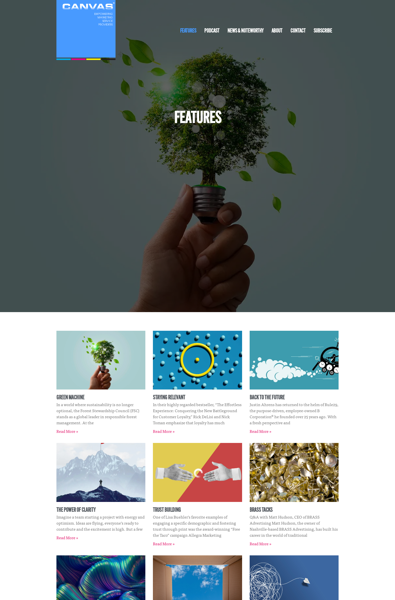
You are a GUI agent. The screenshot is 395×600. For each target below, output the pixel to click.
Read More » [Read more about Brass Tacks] (261, 543)
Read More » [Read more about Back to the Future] (261, 431)
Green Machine (70, 398)
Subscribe (323, 31)
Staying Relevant (169, 398)
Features (188, 31)
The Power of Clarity (75, 510)
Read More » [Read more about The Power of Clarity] (67, 537)
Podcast (211, 31)
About (277, 31)
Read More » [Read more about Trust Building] (164, 543)
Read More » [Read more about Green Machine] (67, 431)
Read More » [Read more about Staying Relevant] (164, 431)
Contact (298, 31)
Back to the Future (267, 398)
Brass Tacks (261, 510)
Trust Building (167, 510)
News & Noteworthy (245, 31)
